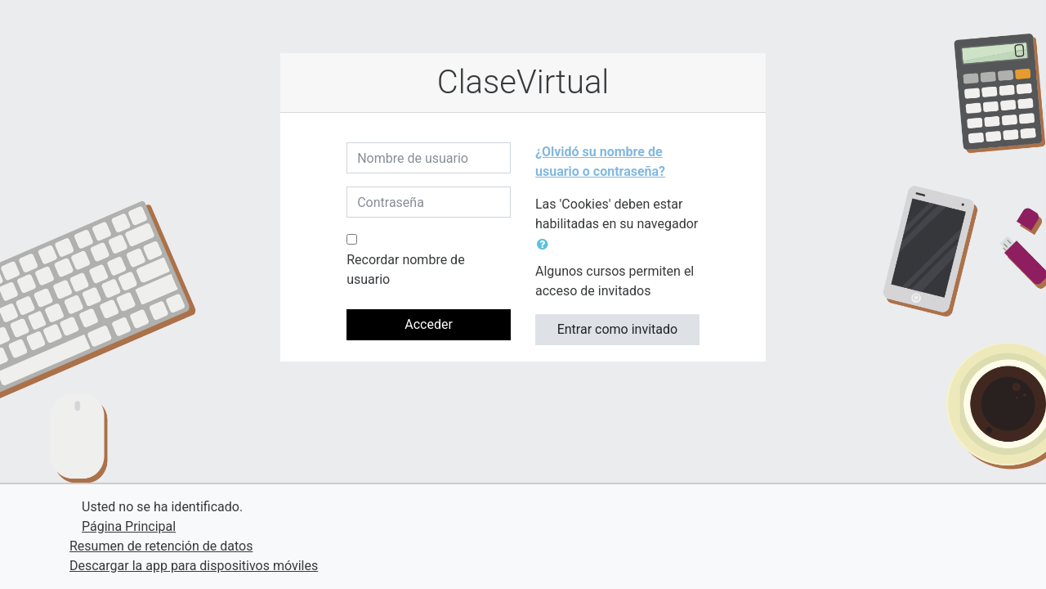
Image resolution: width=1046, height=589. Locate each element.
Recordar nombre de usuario (405, 269)
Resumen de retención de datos (161, 546)
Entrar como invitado (617, 329)
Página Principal (129, 526)
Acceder (429, 324)
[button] (546, 244)
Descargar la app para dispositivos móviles (193, 565)
